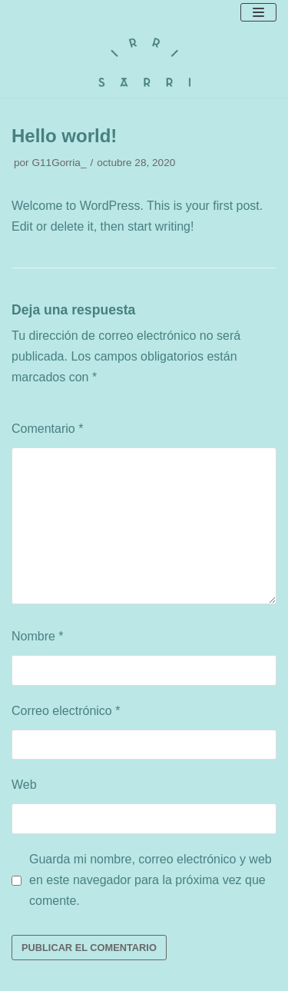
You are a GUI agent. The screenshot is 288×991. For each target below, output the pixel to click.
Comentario (47, 428)
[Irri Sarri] (144, 62)
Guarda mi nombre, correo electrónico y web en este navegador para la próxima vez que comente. (150, 880)
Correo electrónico (66, 710)
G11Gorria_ (58, 162)
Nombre (38, 636)
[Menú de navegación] (258, 12)
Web (24, 784)
